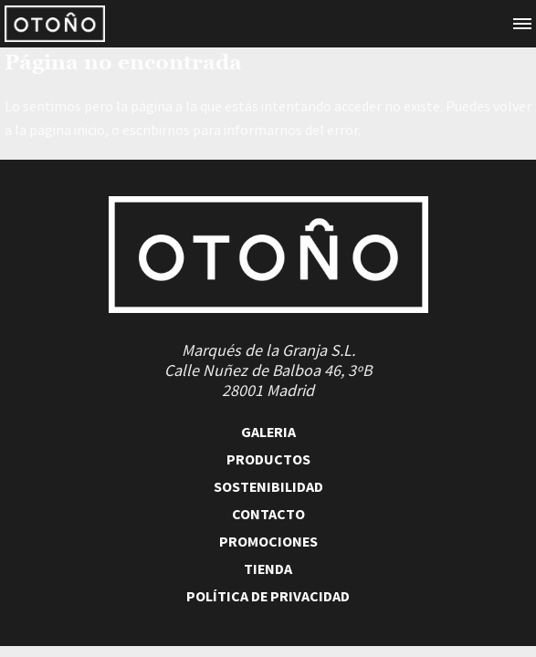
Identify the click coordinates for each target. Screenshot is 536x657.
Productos (268, 459)
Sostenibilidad (268, 486)
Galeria (268, 431)
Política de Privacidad (268, 596)
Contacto (268, 514)
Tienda (268, 568)
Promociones (268, 541)
